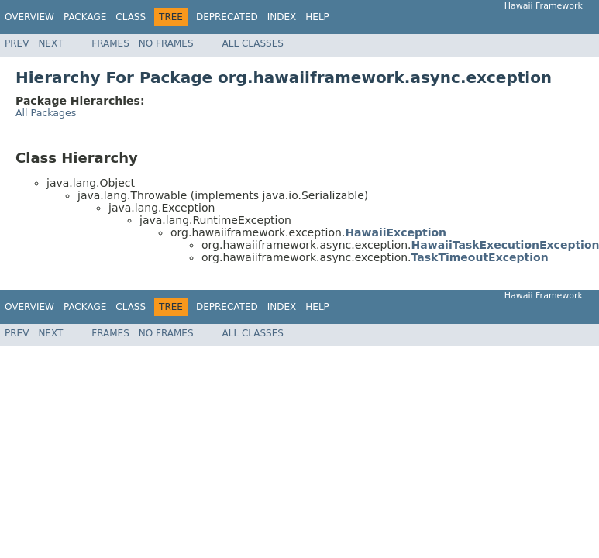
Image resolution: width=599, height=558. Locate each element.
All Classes (253, 43)
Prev (17, 43)
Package (85, 17)
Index (282, 17)
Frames (110, 43)
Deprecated (227, 17)
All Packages (45, 113)
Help (317, 17)
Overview (29, 17)
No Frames (166, 43)
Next (50, 43)
